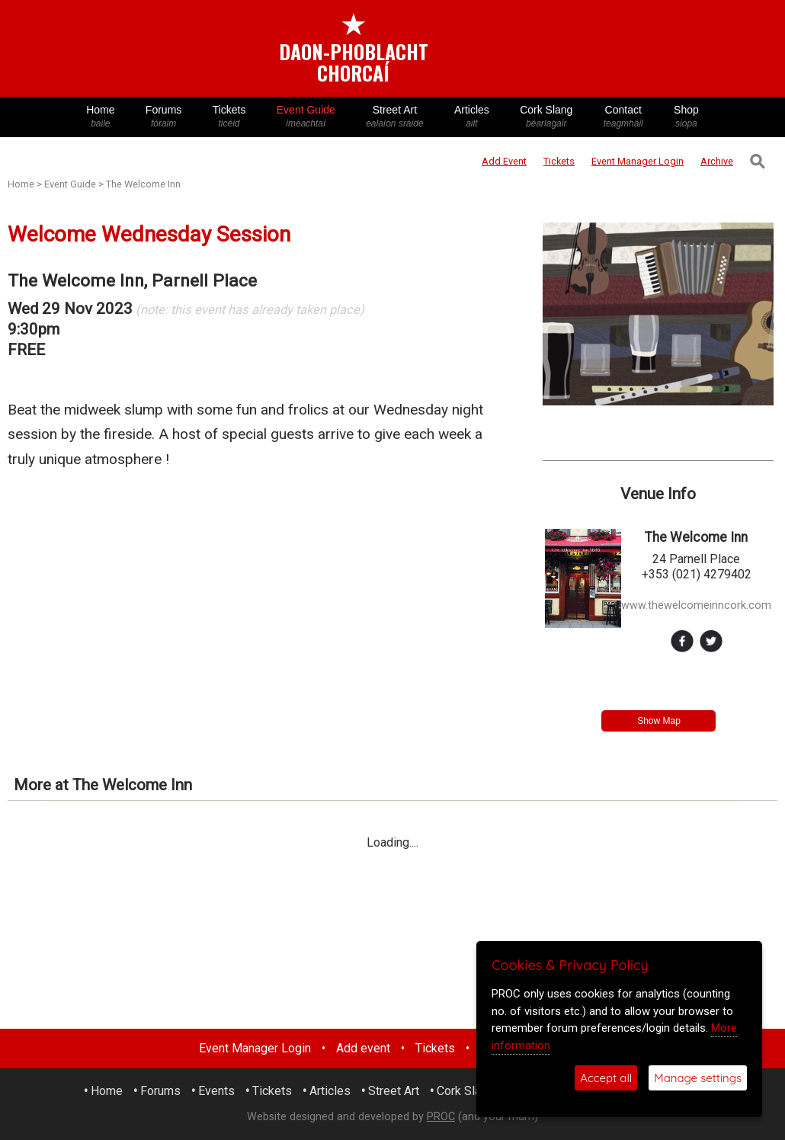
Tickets (228, 117)
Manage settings (698, 1078)
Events (216, 1091)
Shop (686, 117)
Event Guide (306, 117)
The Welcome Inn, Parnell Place (132, 281)
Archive (716, 161)
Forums (164, 117)
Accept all (606, 1078)
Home (100, 117)
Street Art (394, 117)
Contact (623, 117)
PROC (441, 1116)
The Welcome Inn (143, 184)
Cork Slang (546, 117)
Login (637, 161)
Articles (472, 117)
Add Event (504, 161)
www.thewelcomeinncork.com (696, 605)
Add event (363, 1048)
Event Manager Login (255, 1048)
